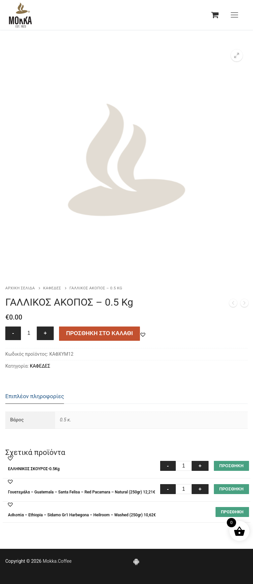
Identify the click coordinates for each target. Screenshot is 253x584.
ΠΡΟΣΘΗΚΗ (231, 465)
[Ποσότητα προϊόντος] (29, 333)
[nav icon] (234, 15)
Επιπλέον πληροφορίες (34, 396)
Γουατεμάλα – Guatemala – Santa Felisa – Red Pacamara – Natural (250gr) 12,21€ (81, 492)
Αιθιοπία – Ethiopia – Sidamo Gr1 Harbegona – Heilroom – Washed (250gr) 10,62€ (82, 515)
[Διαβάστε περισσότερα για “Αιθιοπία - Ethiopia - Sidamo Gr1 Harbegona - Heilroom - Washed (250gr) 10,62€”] (232, 512)
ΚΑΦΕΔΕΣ (52, 288)
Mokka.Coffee (57, 561)
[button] (237, 55)
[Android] (136, 561)
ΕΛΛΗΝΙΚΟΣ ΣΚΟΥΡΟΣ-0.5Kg (34, 469)
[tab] (34, 396)
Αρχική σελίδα (20, 288)
